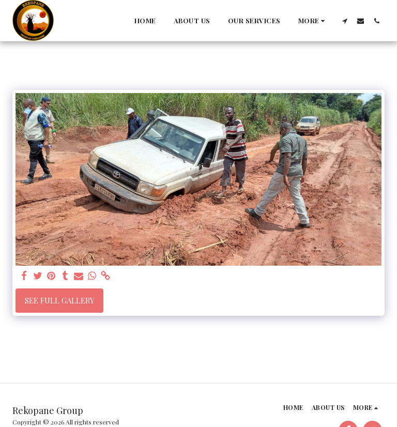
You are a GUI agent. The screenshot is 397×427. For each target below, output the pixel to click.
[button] (344, 20)
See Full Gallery (60, 300)
